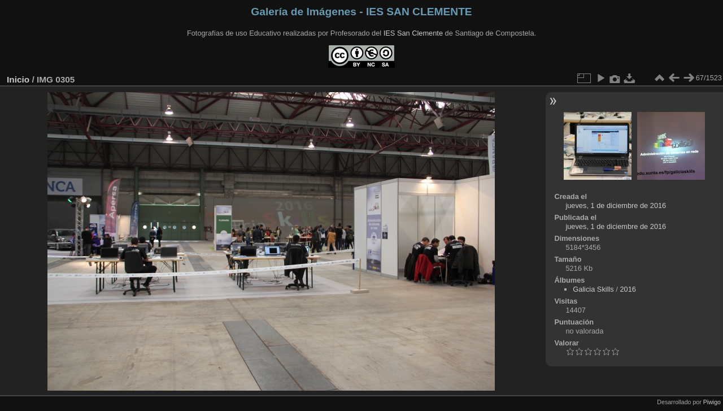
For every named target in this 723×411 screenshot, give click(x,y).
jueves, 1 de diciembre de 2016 (615, 205)
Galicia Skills (593, 289)
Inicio (18, 79)
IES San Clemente (413, 33)
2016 (627, 289)
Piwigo (712, 402)
